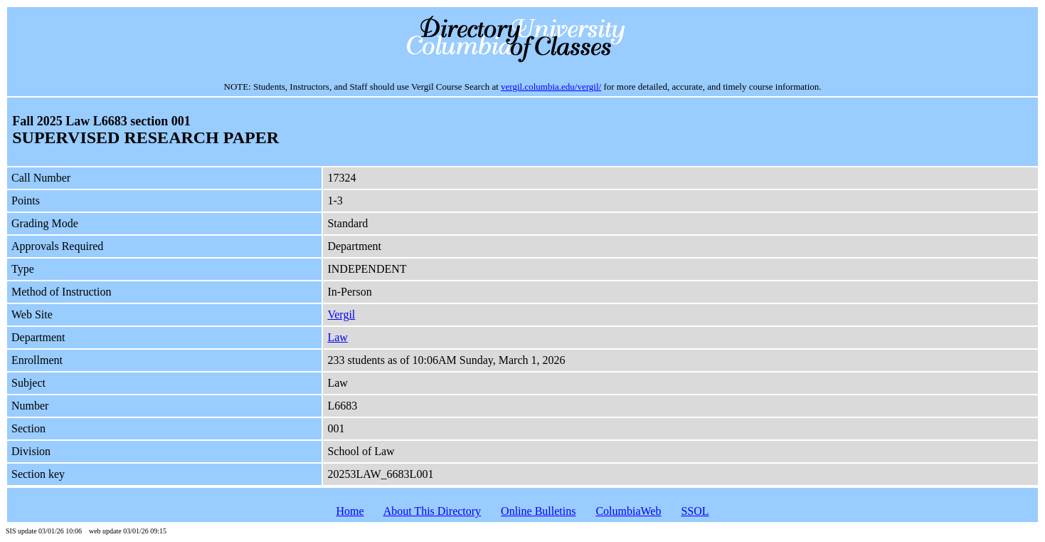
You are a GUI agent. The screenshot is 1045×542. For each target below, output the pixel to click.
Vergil (341, 314)
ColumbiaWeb (628, 511)
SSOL (695, 511)
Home (350, 511)
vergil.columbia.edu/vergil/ (551, 86)
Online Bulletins (538, 511)
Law (337, 337)
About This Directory (432, 511)
